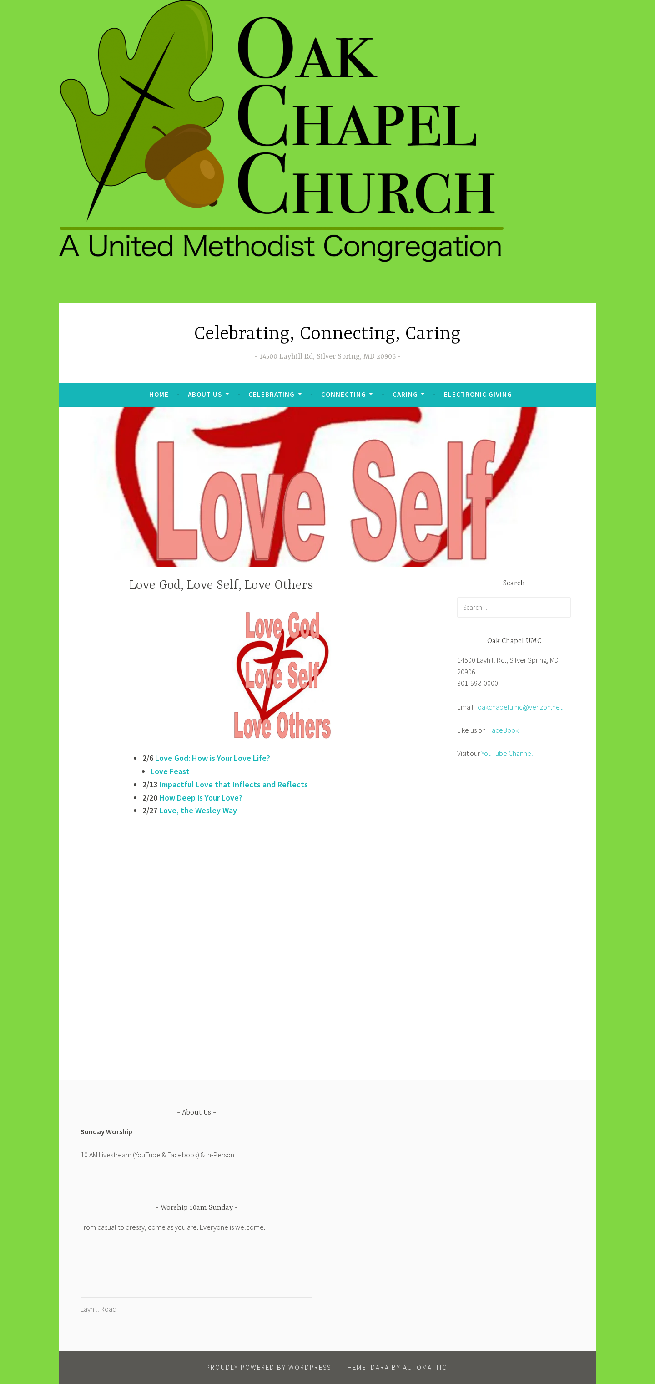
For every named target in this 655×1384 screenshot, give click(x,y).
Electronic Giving (478, 394)
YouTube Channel (507, 753)
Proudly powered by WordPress (268, 1367)
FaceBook (504, 730)
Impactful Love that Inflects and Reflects (233, 784)
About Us (205, 394)
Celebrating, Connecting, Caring (327, 334)
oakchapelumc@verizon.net (520, 706)
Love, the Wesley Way (198, 810)
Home (159, 394)
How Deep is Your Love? (200, 797)
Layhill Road (98, 1308)
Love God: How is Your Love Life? (212, 758)
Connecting (343, 394)
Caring (405, 394)
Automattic (425, 1367)
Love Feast (170, 771)
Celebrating (271, 394)
